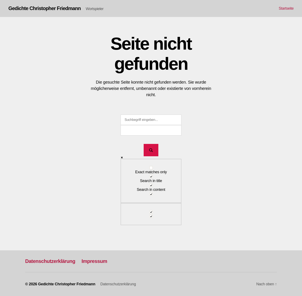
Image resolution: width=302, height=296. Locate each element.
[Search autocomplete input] (151, 130)
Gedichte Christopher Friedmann (44, 8)
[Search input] (151, 120)
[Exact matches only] (151, 167)
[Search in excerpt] (151, 194)
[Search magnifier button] (151, 150)
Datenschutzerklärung (50, 261)
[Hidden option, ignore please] (151, 211)
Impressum (94, 261)
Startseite (286, 8)
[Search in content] (151, 185)
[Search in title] (151, 176)
